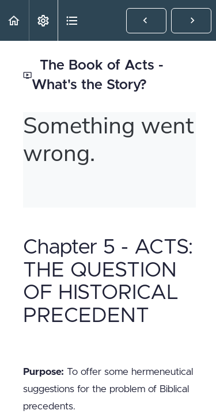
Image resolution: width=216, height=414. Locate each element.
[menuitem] (43, 20)
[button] (14, 20)
